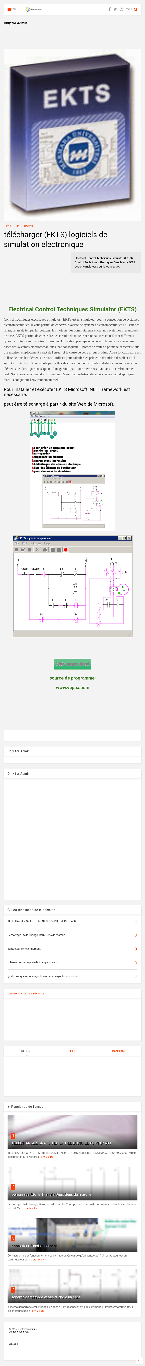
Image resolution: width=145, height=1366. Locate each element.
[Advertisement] (72, 33)
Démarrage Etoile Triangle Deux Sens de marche (51, 1194)
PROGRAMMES (26, 225)
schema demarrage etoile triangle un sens (46, 1297)
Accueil (13, 1344)
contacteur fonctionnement (34, 1246)
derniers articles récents (26, 993)
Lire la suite (47, 1157)
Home (7, 225)
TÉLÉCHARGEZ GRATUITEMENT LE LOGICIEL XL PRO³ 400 (61, 1143)
